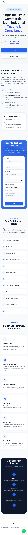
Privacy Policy (8, 531)
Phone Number (8, 165)
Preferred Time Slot (9, 184)
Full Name (7, 158)
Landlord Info (14, 56)
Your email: (7, 171)
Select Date (7, 177)
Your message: (8, 190)
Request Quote (14, 50)
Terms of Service (18, 531)
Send (14, 203)
